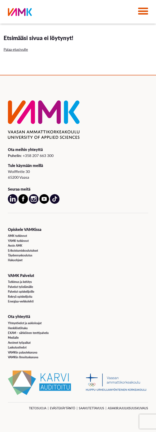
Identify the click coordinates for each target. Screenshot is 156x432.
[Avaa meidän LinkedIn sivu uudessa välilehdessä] (12, 202)
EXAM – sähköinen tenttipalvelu (28, 333)
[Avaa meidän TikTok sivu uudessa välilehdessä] (54, 202)
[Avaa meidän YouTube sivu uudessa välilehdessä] (44, 202)
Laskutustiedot (17, 347)
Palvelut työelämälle (20, 287)
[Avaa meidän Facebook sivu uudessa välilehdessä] (23, 202)
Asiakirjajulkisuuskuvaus (128, 408)
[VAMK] (20, 13)
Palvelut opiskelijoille (21, 292)
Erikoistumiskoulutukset (23, 251)
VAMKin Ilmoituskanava (23, 357)
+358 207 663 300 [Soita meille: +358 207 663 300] (38, 155)
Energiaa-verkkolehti (21, 301)
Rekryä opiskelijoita (20, 297)
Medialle (13, 338)
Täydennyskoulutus (20, 255)
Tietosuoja (37, 408)
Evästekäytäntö (62, 408)
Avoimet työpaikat (19, 343)
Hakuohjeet (15, 260)
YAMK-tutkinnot (18, 241)
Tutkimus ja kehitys (20, 282)
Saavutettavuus (91, 408)
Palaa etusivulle (16, 49)
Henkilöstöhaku (18, 328)
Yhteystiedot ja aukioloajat (25, 323)
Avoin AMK (15, 246)
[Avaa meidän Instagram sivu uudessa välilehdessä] (33, 202)
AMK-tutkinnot (17, 236)
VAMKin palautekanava (22, 352)
